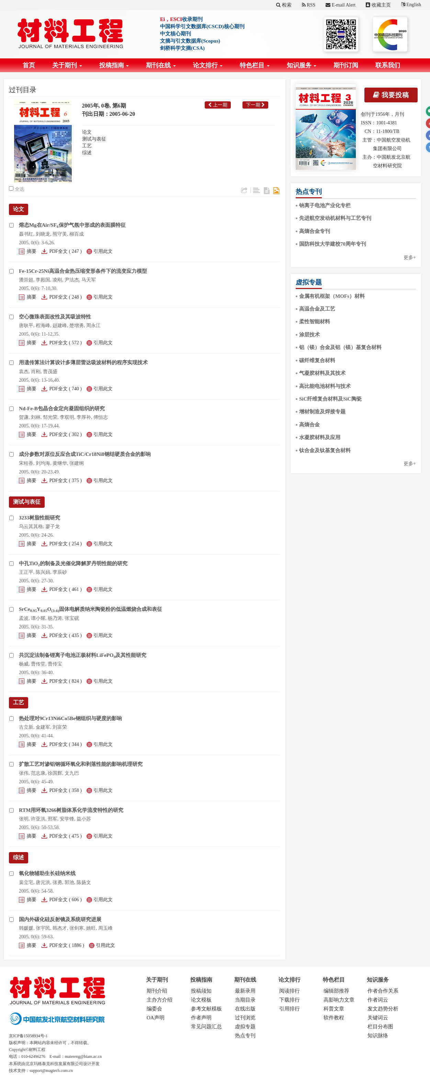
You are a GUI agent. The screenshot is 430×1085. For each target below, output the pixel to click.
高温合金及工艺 (317, 309)
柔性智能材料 (314, 321)
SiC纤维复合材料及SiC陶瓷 (330, 399)
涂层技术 (309, 334)
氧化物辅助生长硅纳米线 (47, 873)
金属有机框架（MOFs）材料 (332, 296)
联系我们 (387, 65)
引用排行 (289, 1008)
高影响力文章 (339, 1000)
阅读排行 (289, 991)
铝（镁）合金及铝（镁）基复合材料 (340, 347)
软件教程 (334, 1017)
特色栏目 (255, 65)
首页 (29, 65)
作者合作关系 (382, 991)
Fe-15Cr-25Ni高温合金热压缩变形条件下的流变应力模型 (83, 271)
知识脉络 (377, 1035)
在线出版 (245, 1008)
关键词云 (377, 1017)
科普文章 (334, 1008)
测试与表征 (94, 139)
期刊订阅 (345, 65)
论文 (87, 132)
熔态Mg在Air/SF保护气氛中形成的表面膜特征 (72, 225)
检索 (284, 5)
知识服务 (302, 65)
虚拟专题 (245, 1026)
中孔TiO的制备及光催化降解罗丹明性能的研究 (73, 563)
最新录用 (245, 991)
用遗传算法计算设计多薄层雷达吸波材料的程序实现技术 (83, 362)
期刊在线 (161, 65)
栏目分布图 (380, 1026)
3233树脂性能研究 (39, 518)
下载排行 (289, 1000)
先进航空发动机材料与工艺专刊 (335, 218)
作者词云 (377, 1000)
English (411, 4)
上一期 (217, 105)
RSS (308, 5)
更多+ (410, 257)
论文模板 (201, 1000)
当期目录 (245, 1000)
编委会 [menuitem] (154, 1008)
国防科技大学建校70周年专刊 (332, 244)
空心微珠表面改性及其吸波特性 (55, 317)
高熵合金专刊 (314, 231)
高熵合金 (309, 424)
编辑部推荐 (336, 991)
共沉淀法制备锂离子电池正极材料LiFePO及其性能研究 (82, 655)
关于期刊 (67, 65)
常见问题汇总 (206, 1026)
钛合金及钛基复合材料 (325, 450)
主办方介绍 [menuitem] (159, 1000)
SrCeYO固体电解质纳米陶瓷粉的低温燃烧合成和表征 (90, 609)
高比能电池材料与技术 (325, 386)
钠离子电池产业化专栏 (325, 205)
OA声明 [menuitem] (156, 1017)
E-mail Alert (340, 5)
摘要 (31, 251)
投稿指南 (114, 65)
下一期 (255, 105)
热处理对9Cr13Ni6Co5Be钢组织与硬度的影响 (70, 718)
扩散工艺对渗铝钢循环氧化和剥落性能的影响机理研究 (81, 764)
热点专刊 (245, 1035)
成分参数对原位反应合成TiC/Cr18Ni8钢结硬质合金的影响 (85, 454)
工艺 (87, 145)
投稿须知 (201, 991)
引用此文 (103, 251)
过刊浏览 (245, 1017)
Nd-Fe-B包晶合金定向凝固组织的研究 (62, 408)
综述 (87, 152)
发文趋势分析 (382, 1008)
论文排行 (208, 65)
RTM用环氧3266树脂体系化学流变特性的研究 (71, 810)
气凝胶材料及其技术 (322, 373)
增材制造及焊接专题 (322, 411)
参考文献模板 (206, 1008)
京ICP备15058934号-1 (28, 1035)
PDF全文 (58, 251)
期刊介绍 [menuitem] (157, 991)
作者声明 (201, 1017)
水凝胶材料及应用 (319, 437)
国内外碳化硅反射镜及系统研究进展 (60, 919)
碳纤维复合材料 (317, 360)
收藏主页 (378, 5)
